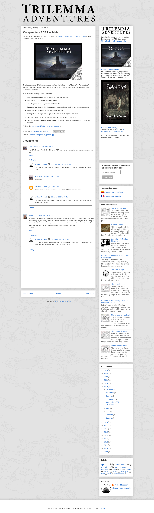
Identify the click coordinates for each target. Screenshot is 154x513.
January (109, 418)
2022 (106, 377)
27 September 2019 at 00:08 (43, 147)
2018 (106, 422)
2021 (106, 380)
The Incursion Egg (118, 284)
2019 (106, 386)
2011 (106, 445)
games (48, 135)
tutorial (124, 467)
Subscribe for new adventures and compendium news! (116, 167)
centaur (115, 472)
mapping (105, 467)
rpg (53, 135)
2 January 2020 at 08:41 (59, 197)
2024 (106, 370)
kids (121, 469)
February (109, 415)
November (110, 393)
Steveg (31, 215)
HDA (30, 147)
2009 (106, 452)
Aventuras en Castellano (112, 192)
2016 (106, 429)
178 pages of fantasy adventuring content (46, 126)
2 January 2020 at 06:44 (50, 187)
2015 (106, 432)
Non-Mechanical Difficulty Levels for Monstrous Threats (114, 302)
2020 (106, 383)
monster (106, 472)
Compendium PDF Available (112, 403)
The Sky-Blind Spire (118, 208)
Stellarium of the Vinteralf (120, 315)
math (103, 474)
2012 (106, 442)
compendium (40, 135)
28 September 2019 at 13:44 (49, 176)
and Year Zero (119, 131)
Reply (31, 155)
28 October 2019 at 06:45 (43, 215)
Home (58, 294)
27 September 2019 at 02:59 (61, 164)
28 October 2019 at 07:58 (59, 239)
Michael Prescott (41, 164)
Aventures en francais (111, 196)
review (128, 469)
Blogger (103, 508)
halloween (105, 469)
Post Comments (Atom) (63, 301)
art (116, 467)
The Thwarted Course (119, 331)
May (107, 408)
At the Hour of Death (119, 346)
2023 (106, 373)
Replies (33, 160)
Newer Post (28, 294)
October (109, 396)
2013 (106, 438)
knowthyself (124, 472)
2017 (106, 425)
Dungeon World (107, 131)
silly (114, 469)
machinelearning (119, 473)
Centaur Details (117, 225)
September (110, 399)
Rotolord (38, 187)
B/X (124, 130)
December (110, 389)
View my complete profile (121, 488)
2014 (106, 435)
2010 (106, 448)
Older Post (89, 294)
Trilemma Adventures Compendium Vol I (72, 36)
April (108, 411)
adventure (32, 135)
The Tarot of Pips (117, 270)
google (109, 473)
